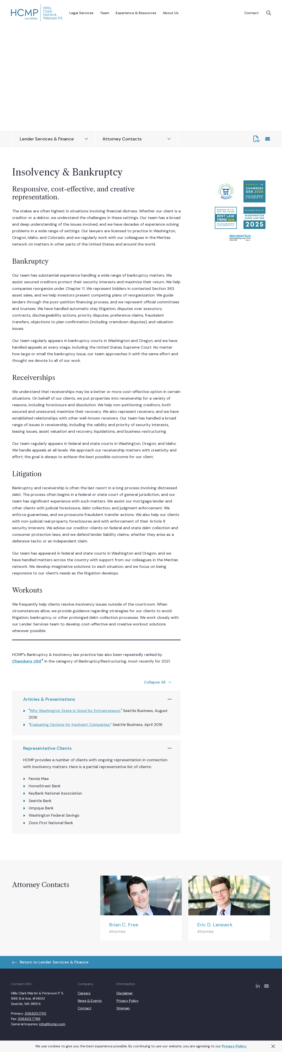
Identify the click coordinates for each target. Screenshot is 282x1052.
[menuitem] (81, 13)
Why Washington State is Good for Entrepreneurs (75, 710)
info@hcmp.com (52, 1024)
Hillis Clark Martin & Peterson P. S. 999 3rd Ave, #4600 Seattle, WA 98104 (37, 998)
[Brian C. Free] (141, 908)
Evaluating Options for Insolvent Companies (69, 724)
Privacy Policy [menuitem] (128, 1000)
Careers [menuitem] (84, 993)
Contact (251, 13)
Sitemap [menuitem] (123, 1008)
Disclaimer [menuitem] (125, 993)
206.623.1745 (35, 1013)
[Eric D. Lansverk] (229, 908)
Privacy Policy (234, 1046)
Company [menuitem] (85, 984)
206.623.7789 (29, 1018)
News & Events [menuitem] (90, 1000)
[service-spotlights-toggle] (158, 682)
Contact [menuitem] (84, 1008)
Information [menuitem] (126, 984)
